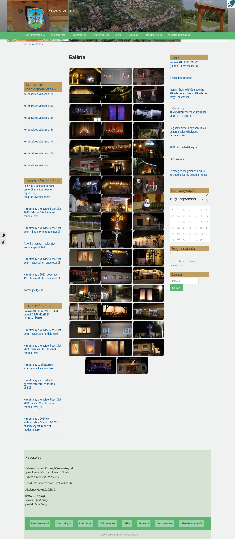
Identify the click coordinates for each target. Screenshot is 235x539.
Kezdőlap (29, 44)
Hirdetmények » (38, 306)
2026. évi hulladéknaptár (184, 147)
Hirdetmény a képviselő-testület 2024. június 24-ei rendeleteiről (42, 229)
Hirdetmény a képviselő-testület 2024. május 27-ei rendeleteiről (42, 260)
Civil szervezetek (100, 34)
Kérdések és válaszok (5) (38, 117)
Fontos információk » (42, 181)
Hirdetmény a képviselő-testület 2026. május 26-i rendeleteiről (42, 331)
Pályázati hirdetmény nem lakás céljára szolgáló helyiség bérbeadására (188, 131)
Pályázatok (132, 34)
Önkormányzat (58, 34)
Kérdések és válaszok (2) (38, 153)
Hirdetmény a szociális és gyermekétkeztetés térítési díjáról (40, 384)
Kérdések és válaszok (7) (38, 94)
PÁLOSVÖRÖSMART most (44, 66)
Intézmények (79, 34)
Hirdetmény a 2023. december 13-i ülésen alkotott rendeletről (42, 276)
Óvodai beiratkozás (181, 77)
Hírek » (176, 57)
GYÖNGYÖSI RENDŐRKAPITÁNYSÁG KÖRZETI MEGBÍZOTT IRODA (188, 112)
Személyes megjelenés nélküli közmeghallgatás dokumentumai (188, 172)
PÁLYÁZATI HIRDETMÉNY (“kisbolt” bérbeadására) (184, 64)
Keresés (176, 287)
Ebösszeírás (177, 159)
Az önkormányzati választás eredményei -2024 (40, 245)
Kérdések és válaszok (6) (38, 106)
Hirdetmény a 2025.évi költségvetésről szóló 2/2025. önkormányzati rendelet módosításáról (41, 424)
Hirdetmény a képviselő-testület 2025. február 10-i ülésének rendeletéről (42, 212)
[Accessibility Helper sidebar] (231, 4)
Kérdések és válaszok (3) (38, 141)
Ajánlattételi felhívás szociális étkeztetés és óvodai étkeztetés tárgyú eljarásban (188, 93)
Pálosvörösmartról (33, 34)
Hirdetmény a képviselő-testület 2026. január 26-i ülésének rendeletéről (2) (42, 403)
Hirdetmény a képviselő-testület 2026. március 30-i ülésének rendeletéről (42, 349)
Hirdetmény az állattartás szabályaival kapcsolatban (39, 366)
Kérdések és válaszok (36, 165)
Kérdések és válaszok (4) (38, 129)
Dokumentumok (154, 34)
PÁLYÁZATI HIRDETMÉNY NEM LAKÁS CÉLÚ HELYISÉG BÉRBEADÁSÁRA (41, 314)
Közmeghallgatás (33, 290)
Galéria (118, 34)
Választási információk (178, 34)
